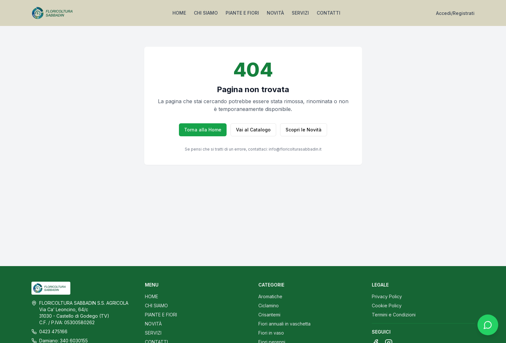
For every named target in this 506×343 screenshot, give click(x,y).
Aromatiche (270, 296)
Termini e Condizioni (394, 314)
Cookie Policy (387, 305)
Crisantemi (269, 314)
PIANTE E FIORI (242, 13)
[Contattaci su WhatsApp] (487, 328)
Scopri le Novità (304, 129)
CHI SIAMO (206, 13)
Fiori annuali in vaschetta (284, 323)
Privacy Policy (387, 296)
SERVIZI (300, 13)
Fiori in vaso (271, 333)
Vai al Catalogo (253, 129)
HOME (179, 13)
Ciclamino (268, 305)
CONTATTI (328, 13)
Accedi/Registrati (455, 13)
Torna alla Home (202, 129)
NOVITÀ (275, 13)
